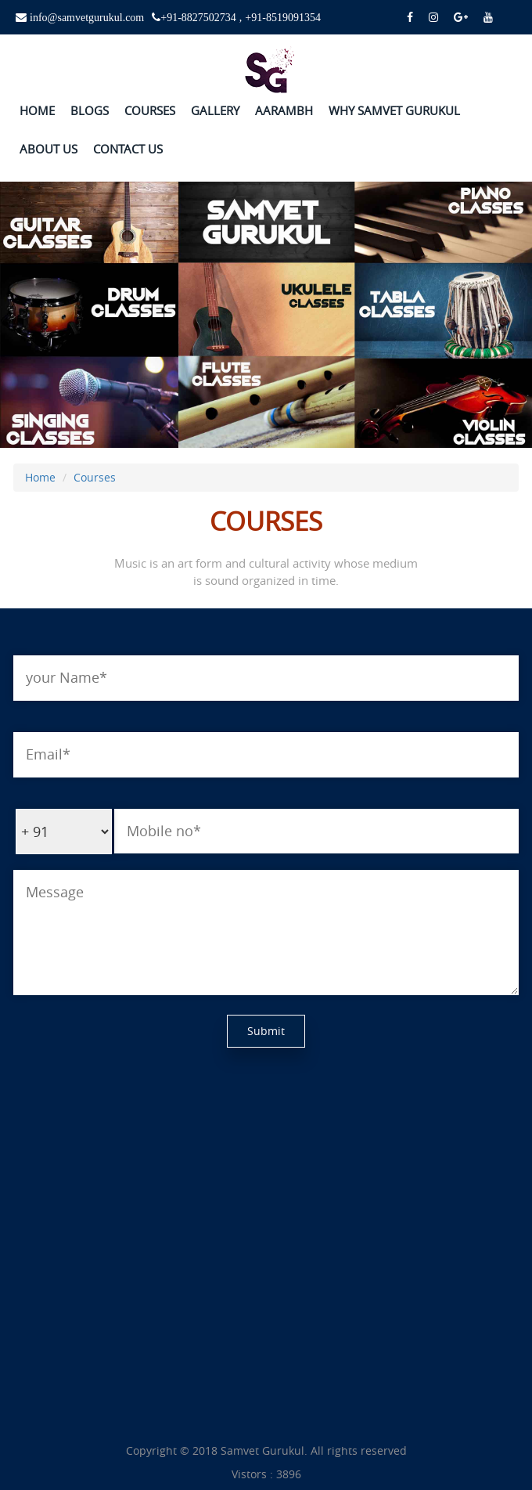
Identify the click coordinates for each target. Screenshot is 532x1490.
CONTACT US (128, 149)
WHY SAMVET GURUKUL (394, 110)
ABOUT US (48, 149)
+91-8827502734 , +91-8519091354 (240, 17)
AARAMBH (284, 110)
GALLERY (215, 110)
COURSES (149, 110)
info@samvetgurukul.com (85, 17)
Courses (95, 477)
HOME (37, 110)
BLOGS (89, 110)
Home (40, 477)
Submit (266, 1030)
